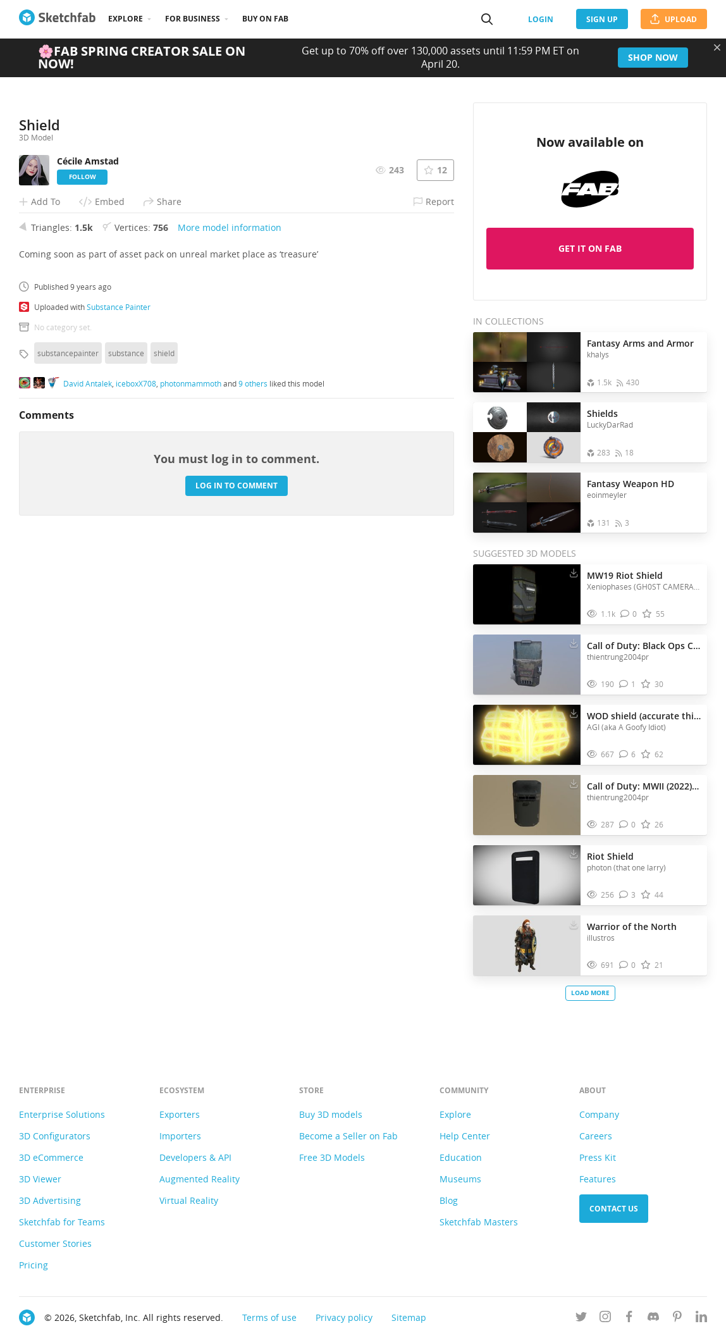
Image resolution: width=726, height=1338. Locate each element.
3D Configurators (54, 1136)
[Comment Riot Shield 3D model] (627, 894)
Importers (180, 1136)
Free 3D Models (332, 1157)
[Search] (487, 18)
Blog (449, 1200)
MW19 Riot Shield (625, 575)
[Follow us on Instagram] (605, 1319)
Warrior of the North (632, 926)
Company (599, 1114)
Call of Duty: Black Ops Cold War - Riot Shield (644, 646)
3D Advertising (50, 1200)
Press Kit (597, 1157)
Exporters (179, 1114)
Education (461, 1157)
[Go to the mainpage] (57, 18)
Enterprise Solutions (62, 1114)
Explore (125, 18)
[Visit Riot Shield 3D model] (527, 875)
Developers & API (195, 1157)
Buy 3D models (330, 1114)
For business (192, 18)
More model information (229, 471)
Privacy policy (344, 1317)
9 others (253, 627)
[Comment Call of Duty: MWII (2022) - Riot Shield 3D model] (627, 824)
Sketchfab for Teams (62, 1222)
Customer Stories (55, 1243)
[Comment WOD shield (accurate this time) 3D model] (627, 754)
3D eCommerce (51, 1157)
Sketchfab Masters (479, 1222)
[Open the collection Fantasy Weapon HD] (527, 503)
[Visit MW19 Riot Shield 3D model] (527, 594)
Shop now (653, 57)
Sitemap (408, 1317)
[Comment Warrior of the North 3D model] (627, 965)
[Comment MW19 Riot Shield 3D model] (628, 614)
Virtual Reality (188, 1200)
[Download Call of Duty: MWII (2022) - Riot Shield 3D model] (573, 783)
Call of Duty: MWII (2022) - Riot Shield (644, 786)
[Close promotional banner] (717, 47)
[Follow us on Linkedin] (701, 1319)
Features (597, 1179)
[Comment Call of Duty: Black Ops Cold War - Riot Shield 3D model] (627, 684)
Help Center (465, 1136)
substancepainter (68, 597)
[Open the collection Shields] (527, 432)
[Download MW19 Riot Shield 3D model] (573, 572)
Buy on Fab (265, 18)
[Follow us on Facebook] (629, 1319)
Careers (595, 1136)
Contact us (613, 1208)
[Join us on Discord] (653, 1319)
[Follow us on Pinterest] (677, 1319)
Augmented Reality (199, 1179)
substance (126, 597)
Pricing (33, 1265)
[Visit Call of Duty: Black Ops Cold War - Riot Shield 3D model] (527, 665)
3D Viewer (40, 1179)
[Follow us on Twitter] (581, 1319)
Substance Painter (119, 550)
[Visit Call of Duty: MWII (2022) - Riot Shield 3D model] (527, 805)
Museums (460, 1179)
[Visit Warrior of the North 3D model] (527, 945)
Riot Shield (610, 856)
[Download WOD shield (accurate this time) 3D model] (573, 713)
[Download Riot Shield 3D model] (573, 853)
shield (164, 597)
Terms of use (269, 1317)
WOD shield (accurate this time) (644, 716)
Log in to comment (236, 729)
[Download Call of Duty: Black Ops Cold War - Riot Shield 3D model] (573, 643)
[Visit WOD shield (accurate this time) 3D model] (527, 735)
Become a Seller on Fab (348, 1136)
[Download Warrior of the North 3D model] (573, 924)
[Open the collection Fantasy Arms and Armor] (527, 362)
